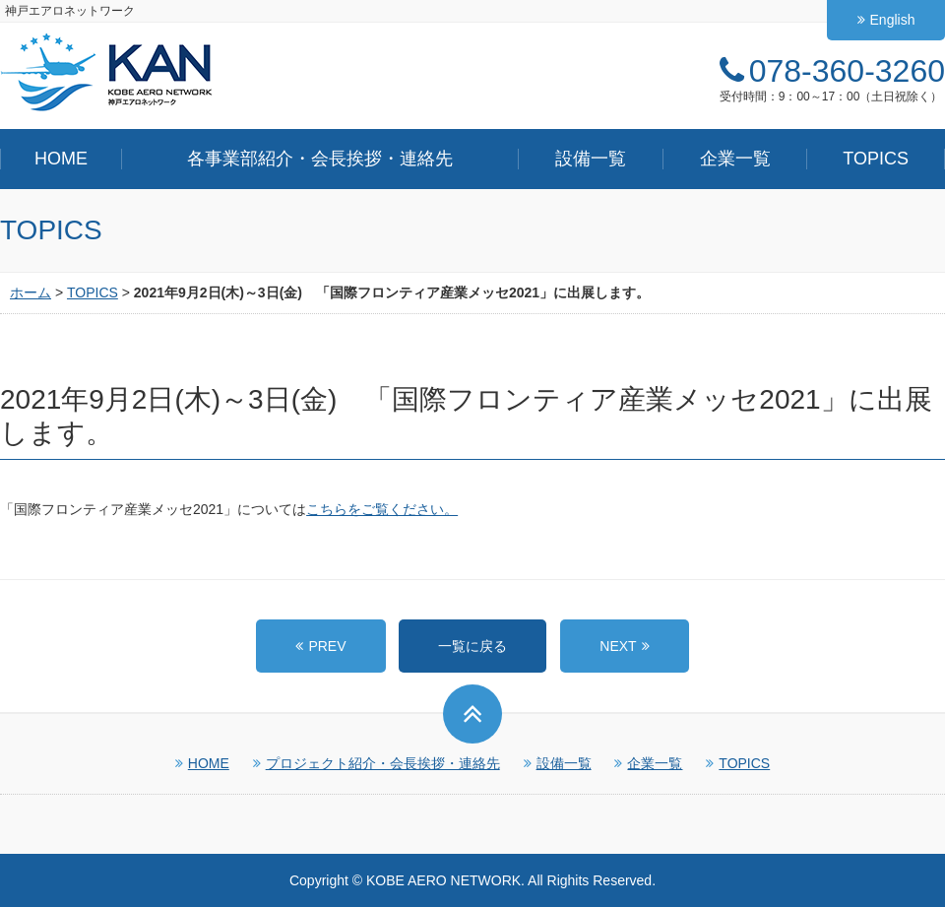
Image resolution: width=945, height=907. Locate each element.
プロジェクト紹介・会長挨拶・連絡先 (376, 763)
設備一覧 (590, 158)
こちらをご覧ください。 (382, 509)
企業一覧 (735, 158)
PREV (327, 646)
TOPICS (876, 158)
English (886, 20)
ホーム (30, 292)
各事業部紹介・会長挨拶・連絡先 (320, 158)
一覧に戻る (472, 646)
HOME (61, 158)
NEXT (617, 646)
